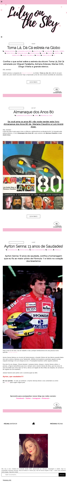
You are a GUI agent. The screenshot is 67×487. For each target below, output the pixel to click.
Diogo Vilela (10, 53)
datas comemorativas (38, 250)
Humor (50, 53)
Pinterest (45, 398)
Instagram (36, 398)
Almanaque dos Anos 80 (33, 112)
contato (7, 382)
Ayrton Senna (24, 250)
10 (57, 89)
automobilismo (12, 250)
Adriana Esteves (9, 51)
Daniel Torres (59, 51)
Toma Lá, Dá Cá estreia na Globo (33, 48)
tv (54, 55)
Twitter (28, 398)
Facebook (20, 398)
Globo (43, 53)
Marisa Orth (16, 55)
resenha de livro (46, 115)
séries (38, 55)
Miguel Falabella (28, 55)
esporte (49, 250)
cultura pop (48, 51)
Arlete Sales (38, 51)
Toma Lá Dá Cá (46, 55)
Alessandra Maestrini (24, 51)
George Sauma (34, 53)
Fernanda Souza (22, 53)
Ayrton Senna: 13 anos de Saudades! (33, 246)
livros (36, 115)
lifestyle (57, 53)
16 (57, 224)
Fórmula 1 (58, 250)
